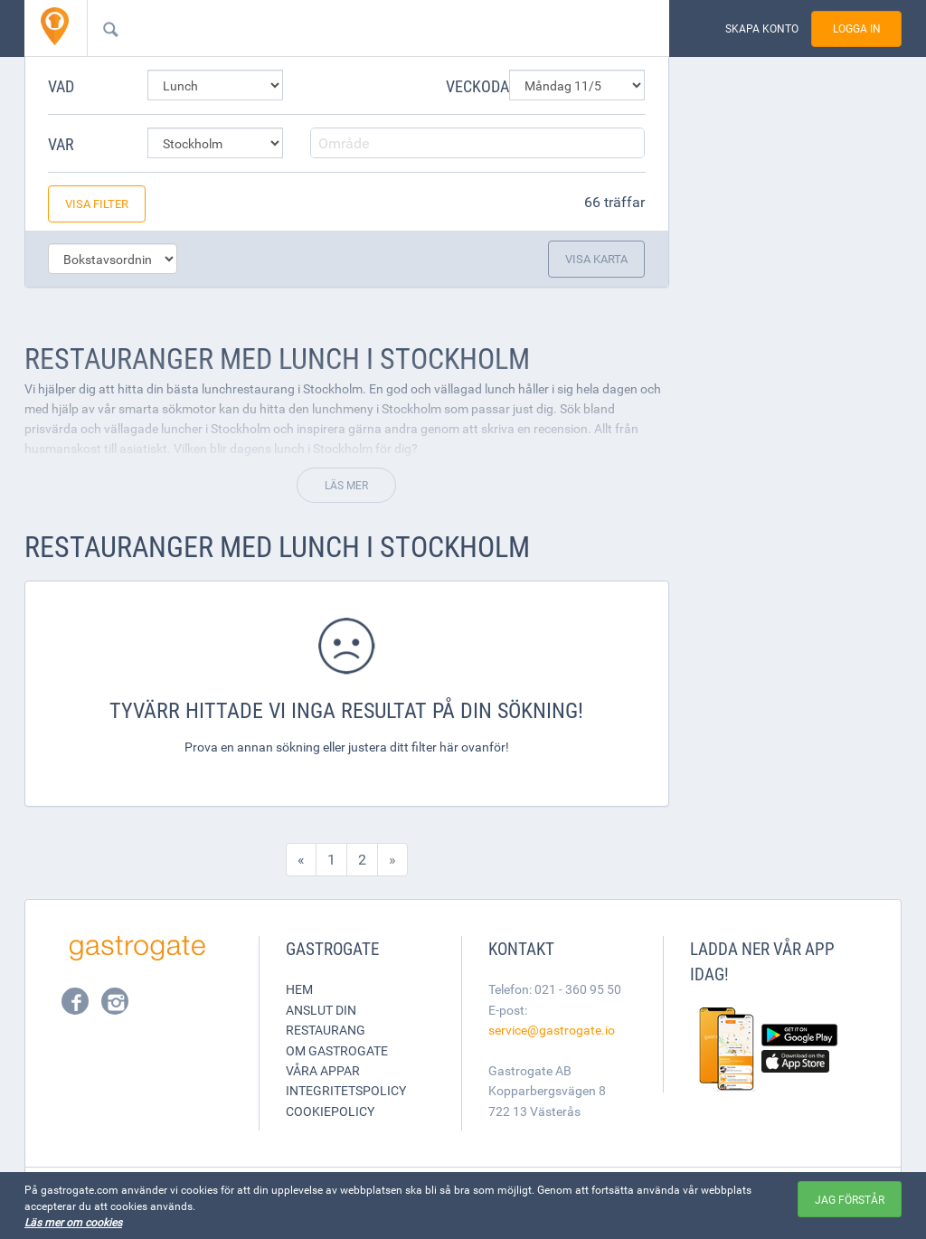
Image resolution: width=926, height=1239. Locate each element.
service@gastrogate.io (551, 1029)
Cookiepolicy (330, 1111)
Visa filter (96, 203)
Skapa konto (761, 28)
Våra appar (323, 1070)
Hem (299, 989)
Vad (61, 86)
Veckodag (471, 86)
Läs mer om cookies (73, 1222)
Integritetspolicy (346, 1090)
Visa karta (596, 259)
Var (61, 144)
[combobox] (349, 28)
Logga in (857, 28)
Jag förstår (849, 1199)
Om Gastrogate (337, 1050)
